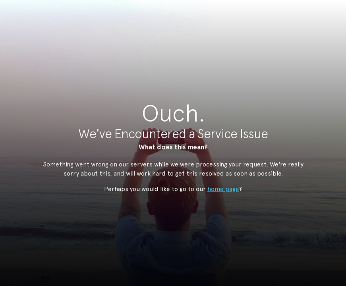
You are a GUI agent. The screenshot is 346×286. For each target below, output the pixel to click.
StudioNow (167, 45)
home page (223, 189)
